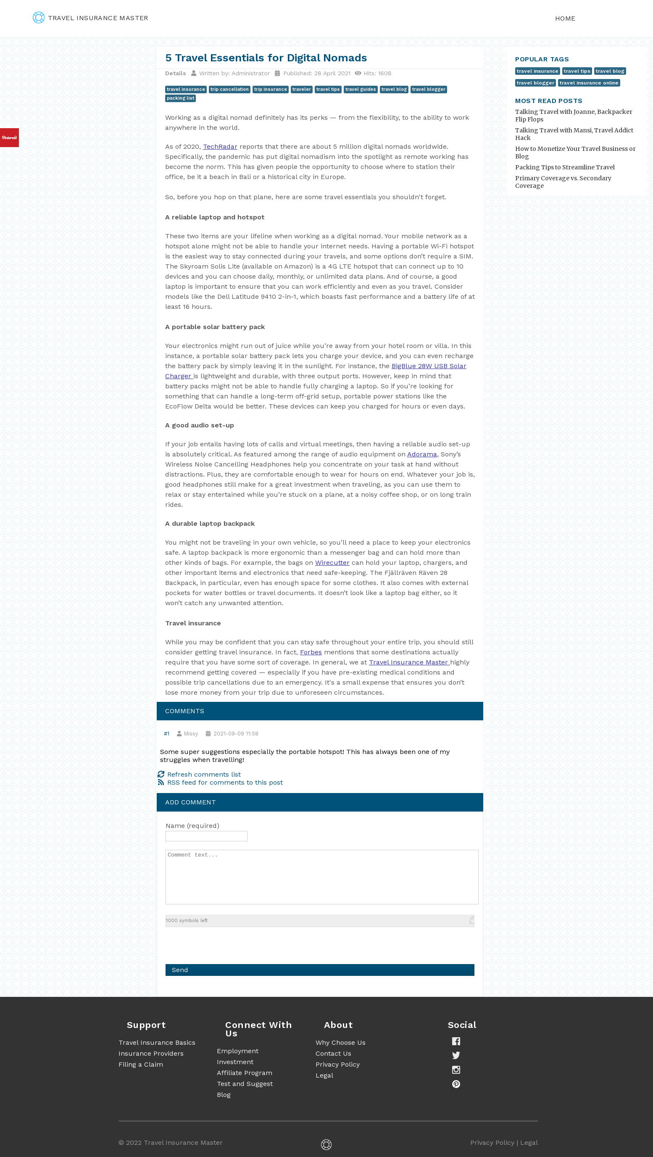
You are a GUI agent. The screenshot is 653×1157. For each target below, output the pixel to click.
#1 (166, 733)
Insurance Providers (151, 1053)
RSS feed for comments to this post (220, 782)
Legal (324, 1075)
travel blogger (428, 89)
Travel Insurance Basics (156, 1042)
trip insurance (270, 89)
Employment (237, 1051)
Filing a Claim (140, 1064)
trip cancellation (230, 89)
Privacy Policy (338, 1064)
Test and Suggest (245, 1084)
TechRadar (220, 146)
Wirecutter (332, 563)
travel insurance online (589, 83)
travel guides (360, 89)
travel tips (328, 89)
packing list (180, 98)
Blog (224, 1095)
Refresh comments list (199, 774)
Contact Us (333, 1053)
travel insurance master (90, 18)
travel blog (394, 89)
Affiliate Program (244, 1073)
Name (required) (192, 826)
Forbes (311, 652)
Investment (235, 1062)
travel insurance (186, 89)
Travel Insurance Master (408, 662)
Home (565, 18)
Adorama (422, 454)
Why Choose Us (341, 1042)
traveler (301, 89)
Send (180, 970)
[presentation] (229, 943)
